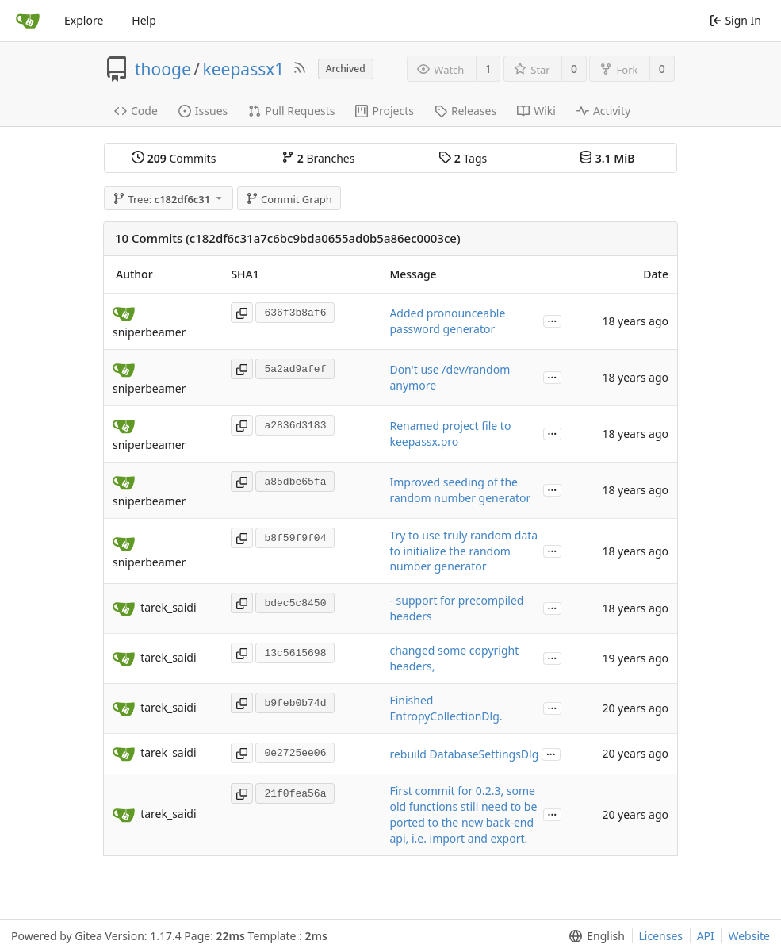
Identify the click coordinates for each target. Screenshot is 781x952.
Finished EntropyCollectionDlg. (445, 708)
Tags (462, 158)
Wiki (536, 110)
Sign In (735, 20)
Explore (83, 20)
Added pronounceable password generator (447, 320)
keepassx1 (244, 69)
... (552, 320)
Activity (603, 110)
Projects (384, 110)
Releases (465, 110)
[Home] (28, 21)
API (705, 935)
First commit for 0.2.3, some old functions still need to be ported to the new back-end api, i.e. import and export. (463, 814)
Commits (174, 158)
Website (749, 935)
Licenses (661, 935)
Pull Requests (291, 110)
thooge (163, 69)
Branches (317, 158)
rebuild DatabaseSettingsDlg (463, 754)
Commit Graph (289, 199)
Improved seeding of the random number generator (459, 489)
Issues (203, 110)
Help (144, 20)
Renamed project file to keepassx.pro (450, 433)
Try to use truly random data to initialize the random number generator (463, 551)
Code (136, 110)
